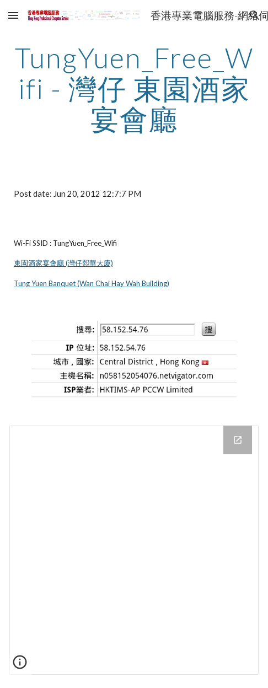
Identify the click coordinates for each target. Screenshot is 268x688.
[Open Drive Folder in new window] (237, 440)
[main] (134, 88)
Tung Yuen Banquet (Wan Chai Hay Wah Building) (91, 283)
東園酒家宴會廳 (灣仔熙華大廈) (63, 263)
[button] (13, 15)
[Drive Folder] (134, 550)
